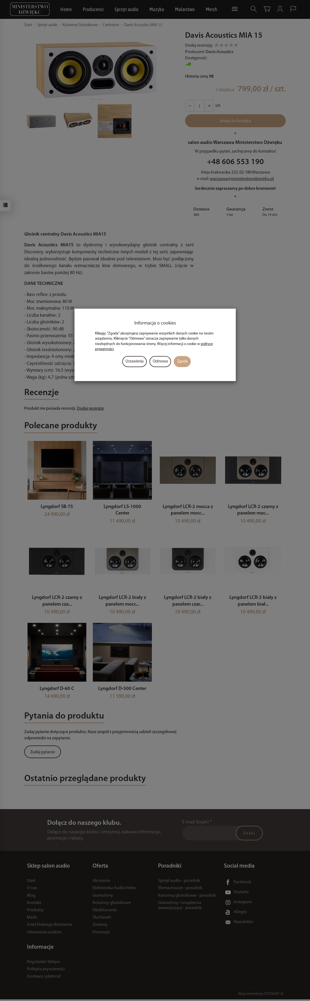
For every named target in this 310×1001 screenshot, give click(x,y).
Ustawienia (134, 362)
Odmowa (160, 362)
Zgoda (182, 362)
